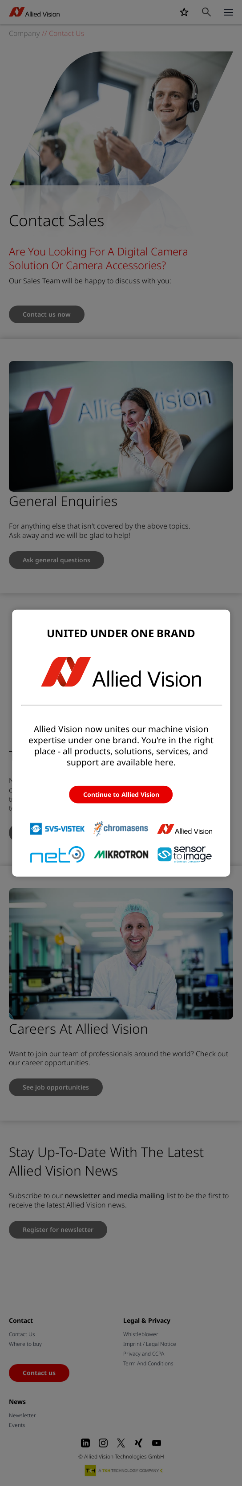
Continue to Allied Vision (121, 794)
